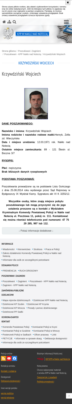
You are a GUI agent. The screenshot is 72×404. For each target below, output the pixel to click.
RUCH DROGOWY (29, 270)
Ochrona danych (10, 317)
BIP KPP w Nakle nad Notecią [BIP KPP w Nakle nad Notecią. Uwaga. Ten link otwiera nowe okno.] (58, 359)
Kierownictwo (24, 249)
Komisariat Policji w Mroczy (46, 331)
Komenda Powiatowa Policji (16, 327)
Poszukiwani (9, 281)
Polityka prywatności (45, 381)
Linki (54, 334)
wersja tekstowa (7, 397)
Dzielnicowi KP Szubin (13, 304)
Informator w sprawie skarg (29, 338)
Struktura (37, 249)
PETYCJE (8, 338)
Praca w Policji (52, 249)
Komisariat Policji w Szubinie (16, 331)
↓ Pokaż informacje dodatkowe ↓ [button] (36, 230)
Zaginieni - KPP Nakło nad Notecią (19, 285)
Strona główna (9, 51)
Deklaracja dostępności (56, 338)
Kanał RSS (3, 358)
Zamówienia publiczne (13, 290)
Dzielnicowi (8, 294)
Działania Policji (10, 265)
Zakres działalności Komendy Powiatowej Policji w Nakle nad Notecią (32, 254)
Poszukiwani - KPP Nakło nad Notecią (22, 54)
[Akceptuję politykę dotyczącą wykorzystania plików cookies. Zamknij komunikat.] (67, 2)
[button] (66, 22)
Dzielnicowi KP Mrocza (14, 308)
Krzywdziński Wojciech (54, 54)
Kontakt (6, 321)
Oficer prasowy (41, 334)
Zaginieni (22, 281)
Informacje (7, 243)
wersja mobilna (7, 393)
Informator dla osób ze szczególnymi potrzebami (26, 260)
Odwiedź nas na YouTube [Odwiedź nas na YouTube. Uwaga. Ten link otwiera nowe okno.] (9, 358)
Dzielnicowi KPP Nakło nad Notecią (50, 300)
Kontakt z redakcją (8, 371)
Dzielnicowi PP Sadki (13, 312)
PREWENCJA (9, 270)
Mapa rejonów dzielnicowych (16, 300)
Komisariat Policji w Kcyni (45, 327)
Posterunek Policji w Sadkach (17, 334)
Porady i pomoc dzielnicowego (42, 308)
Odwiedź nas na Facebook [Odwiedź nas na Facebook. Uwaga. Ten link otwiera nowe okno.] (14, 358)
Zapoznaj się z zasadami (47, 377)
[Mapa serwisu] (9, 22)
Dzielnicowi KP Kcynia (38, 304)
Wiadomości (9, 249)
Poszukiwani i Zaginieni (29, 51)
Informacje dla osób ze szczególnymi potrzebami (26, 342)
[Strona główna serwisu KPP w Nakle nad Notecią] (4, 22)
